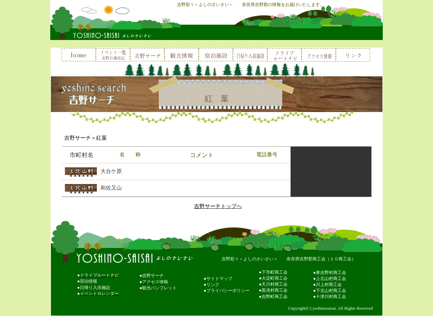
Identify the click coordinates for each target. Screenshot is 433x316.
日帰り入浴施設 (95, 287)
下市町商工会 (275, 272)
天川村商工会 (275, 284)
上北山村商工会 (331, 278)
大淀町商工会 (275, 278)
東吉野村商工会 (331, 272)
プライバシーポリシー (228, 290)
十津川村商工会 (331, 296)
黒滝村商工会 (275, 290)
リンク (212, 284)
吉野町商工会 (275, 296)
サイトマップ (219, 278)
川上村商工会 (329, 284)
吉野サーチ (153, 275)
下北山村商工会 (331, 290)
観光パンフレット (159, 287)
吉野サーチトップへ (218, 206)
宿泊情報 (88, 281)
